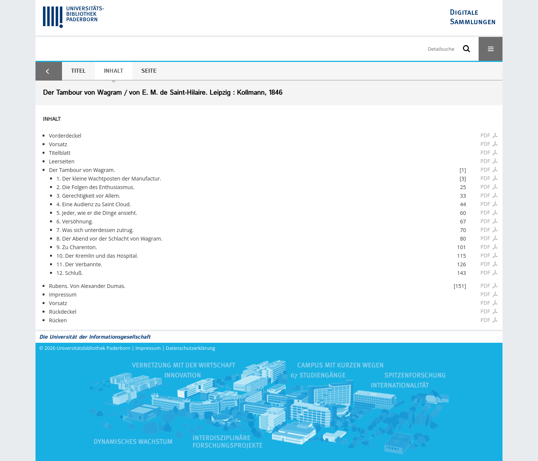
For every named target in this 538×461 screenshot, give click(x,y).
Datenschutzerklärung (190, 348)
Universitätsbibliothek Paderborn (93, 348)
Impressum (148, 348)
